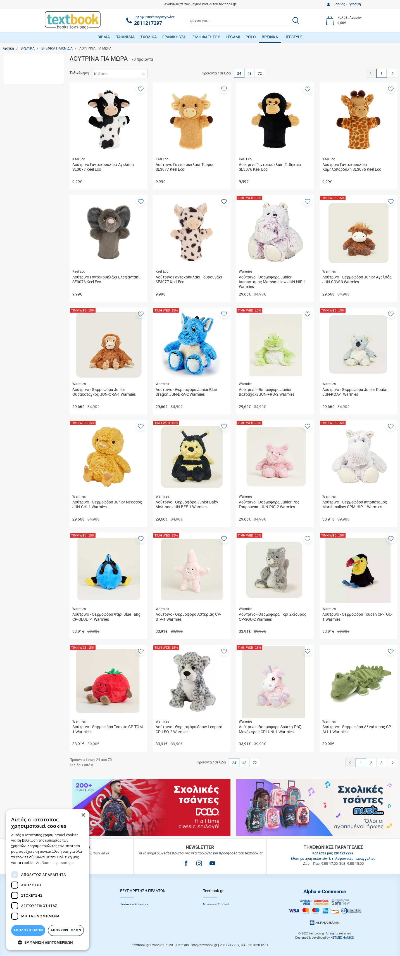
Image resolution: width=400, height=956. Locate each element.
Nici (18, 328)
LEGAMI (233, 37)
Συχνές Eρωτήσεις (135, 924)
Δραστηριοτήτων (29, 212)
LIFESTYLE (293, 37)
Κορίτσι (21, 115)
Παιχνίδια (23, 78)
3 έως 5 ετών (26, 167)
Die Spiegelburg (27, 272)
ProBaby (21, 344)
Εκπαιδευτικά (26, 219)
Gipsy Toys (24, 280)
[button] (141, 88)
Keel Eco (22, 304)
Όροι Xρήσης (213, 924)
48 (249, 73)
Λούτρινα (22, 70)
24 (239, 73)
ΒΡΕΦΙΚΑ (270, 37)
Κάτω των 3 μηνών (30, 183)
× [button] (83, 815)
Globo (20, 288)
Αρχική (8, 48)
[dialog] (47, 879)
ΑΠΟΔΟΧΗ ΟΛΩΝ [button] (28, 930)
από (11, 390)
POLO (251, 37)
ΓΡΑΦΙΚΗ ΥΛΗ (174, 37)
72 (260, 73)
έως (31, 390)
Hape (19, 296)
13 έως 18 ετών (28, 143)
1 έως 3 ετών (26, 151)
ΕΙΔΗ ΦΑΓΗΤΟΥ (206, 37)
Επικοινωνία (213, 918)
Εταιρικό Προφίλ (216, 904)
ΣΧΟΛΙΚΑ (149, 37)
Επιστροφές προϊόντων (139, 918)
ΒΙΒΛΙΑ (103, 37)
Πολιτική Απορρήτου (220, 911)
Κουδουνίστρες (27, 228)
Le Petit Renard (27, 312)
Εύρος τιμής (18, 353)
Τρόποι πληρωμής (134, 904)
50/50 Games (26, 264)
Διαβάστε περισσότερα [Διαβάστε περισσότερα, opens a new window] (55, 862)
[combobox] (245, 20)
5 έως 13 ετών (27, 175)
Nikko (20, 336)
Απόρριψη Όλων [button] (66, 930)
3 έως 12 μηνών (28, 159)
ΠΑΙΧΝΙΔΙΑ (125, 37)
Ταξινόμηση (79, 73)
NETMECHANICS (342, 937)
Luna (19, 320)
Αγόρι (20, 107)
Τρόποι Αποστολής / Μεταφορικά (147, 911)
